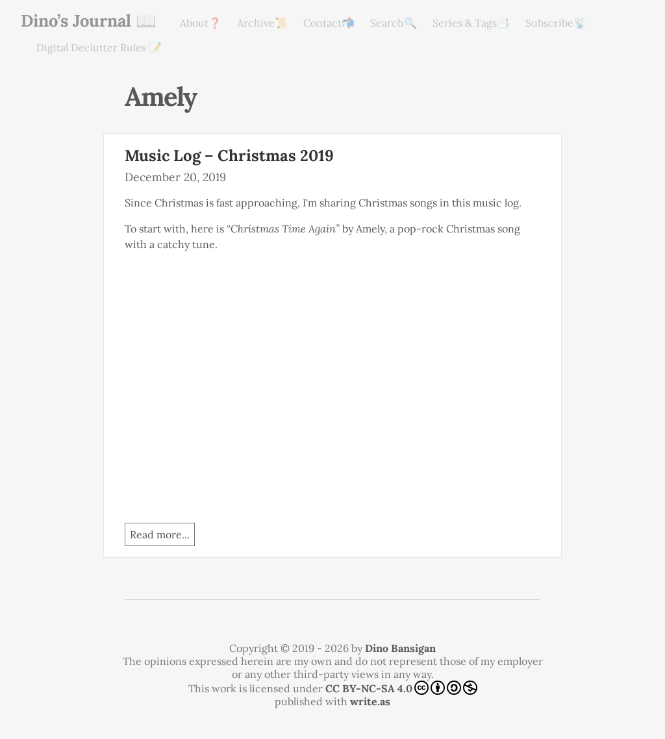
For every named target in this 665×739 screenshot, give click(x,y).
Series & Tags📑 (471, 22)
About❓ (200, 22)
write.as (370, 701)
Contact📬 (329, 22)
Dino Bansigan (400, 648)
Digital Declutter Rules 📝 (99, 47)
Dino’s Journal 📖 (89, 20)
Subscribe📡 (555, 22)
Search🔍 (393, 22)
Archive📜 (262, 22)
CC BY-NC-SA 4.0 (401, 688)
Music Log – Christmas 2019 (229, 155)
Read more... (160, 534)
